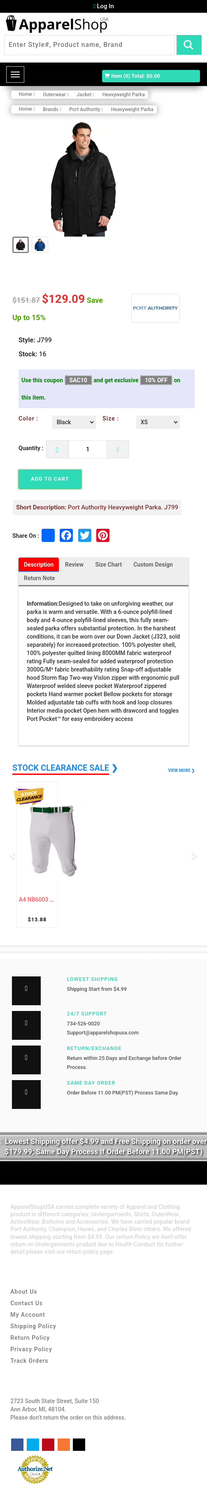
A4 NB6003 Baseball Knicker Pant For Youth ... (37, 900)
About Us (23, 1292)
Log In (103, 6)
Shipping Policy (33, 1326)
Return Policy (30, 1338)
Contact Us (26, 1303)
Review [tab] (74, 565)
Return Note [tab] (39, 578)
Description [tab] (38, 565)
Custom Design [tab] (153, 565)
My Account (27, 1315)
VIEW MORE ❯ (181, 771)
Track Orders (29, 1361)
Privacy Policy (31, 1349)
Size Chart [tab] (108, 565)
